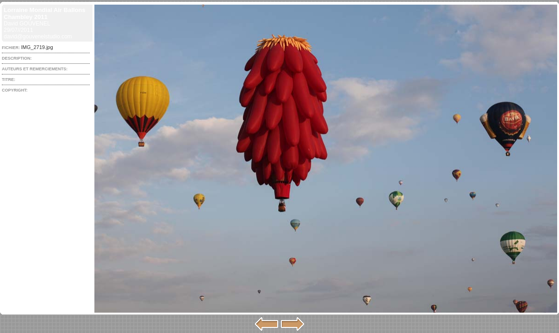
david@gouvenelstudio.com (38, 36)
